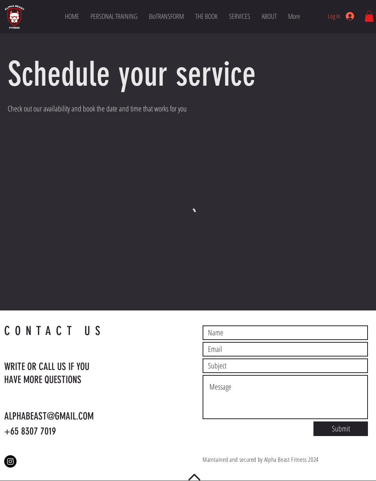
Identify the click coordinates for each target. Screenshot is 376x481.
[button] (369, 16)
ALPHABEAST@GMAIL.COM (49, 416)
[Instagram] (10, 461)
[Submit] (340, 428)
